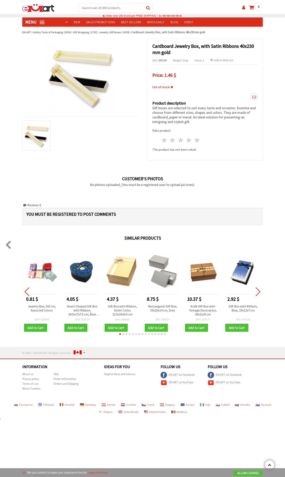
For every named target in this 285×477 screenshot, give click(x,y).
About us (27, 373)
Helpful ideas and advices (119, 373)
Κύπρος (105, 411)
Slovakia (242, 404)
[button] (120, 333)
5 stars (197, 139)
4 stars (189, 139)
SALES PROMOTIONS (100, 22)
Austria (108, 404)
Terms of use (30, 383)
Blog (174, 22)
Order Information (65, 378)
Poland (222, 404)
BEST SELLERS (131, 22)
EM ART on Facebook (178, 374)
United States (155, 411)
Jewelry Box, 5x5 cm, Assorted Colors (42, 307)
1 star (164, 139)
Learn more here (98, 473)
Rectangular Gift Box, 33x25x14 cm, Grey (162, 307)
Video (188, 22)
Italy (205, 404)
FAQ (56, 373)
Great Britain (128, 411)
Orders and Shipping (66, 383)
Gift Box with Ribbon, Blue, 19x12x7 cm (243, 307)
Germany (88, 404)
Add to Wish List (221, 60)
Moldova (179, 411)
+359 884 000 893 (170, 15)
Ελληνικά (46, 404)
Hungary (167, 404)
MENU (34, 22)
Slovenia (263, 404)
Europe (187, 404)
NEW (77, 22)
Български (23, 404)
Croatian (128, 404)
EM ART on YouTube (177, 382)
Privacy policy (30, 378)
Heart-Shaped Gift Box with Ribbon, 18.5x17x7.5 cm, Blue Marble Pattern (82, 309)
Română (67, 404)
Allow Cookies (248, 473)
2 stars (173, 139)
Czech (148, 404)
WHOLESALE (155, 22)
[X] (24, 473)
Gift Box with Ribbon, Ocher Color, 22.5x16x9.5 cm (122, 309)
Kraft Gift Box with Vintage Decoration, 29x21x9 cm (203, 309)
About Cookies (31, 388)
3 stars (181, 139)
